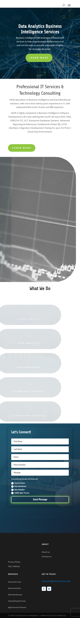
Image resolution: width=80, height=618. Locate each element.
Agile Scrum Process (17, 607)
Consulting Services (17, 601)
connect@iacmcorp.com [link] (56, 581)
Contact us (46, 557)
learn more (21, 148)
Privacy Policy (14, 562)
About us (46, 552)
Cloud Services (18, 483)
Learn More (39, 57)
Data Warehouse (18, 486)
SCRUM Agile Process (20, 493)
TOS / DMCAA (14, 566)
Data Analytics (18, 490)
